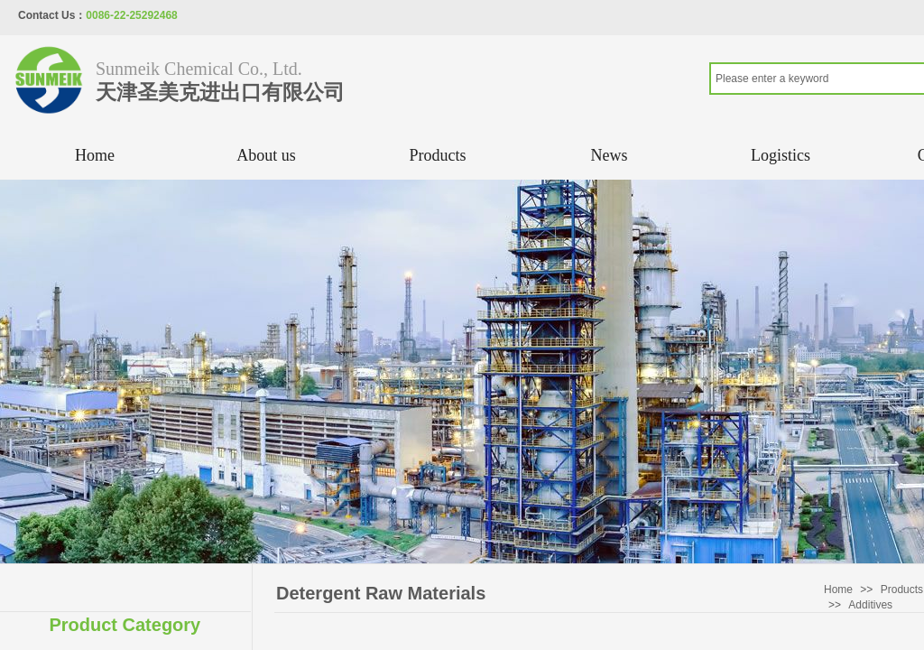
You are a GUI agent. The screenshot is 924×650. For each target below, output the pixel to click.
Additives (870, 605)
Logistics (780, 155)
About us (266, 155)
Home (95, 155)
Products (438, 155)
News (609, 155)
